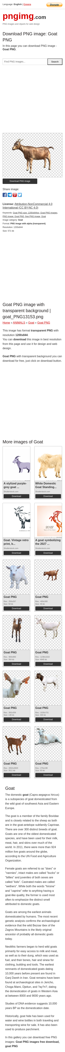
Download (16, 496)
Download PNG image (20, 181)
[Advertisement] (32, 100)
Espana (27, 4)
